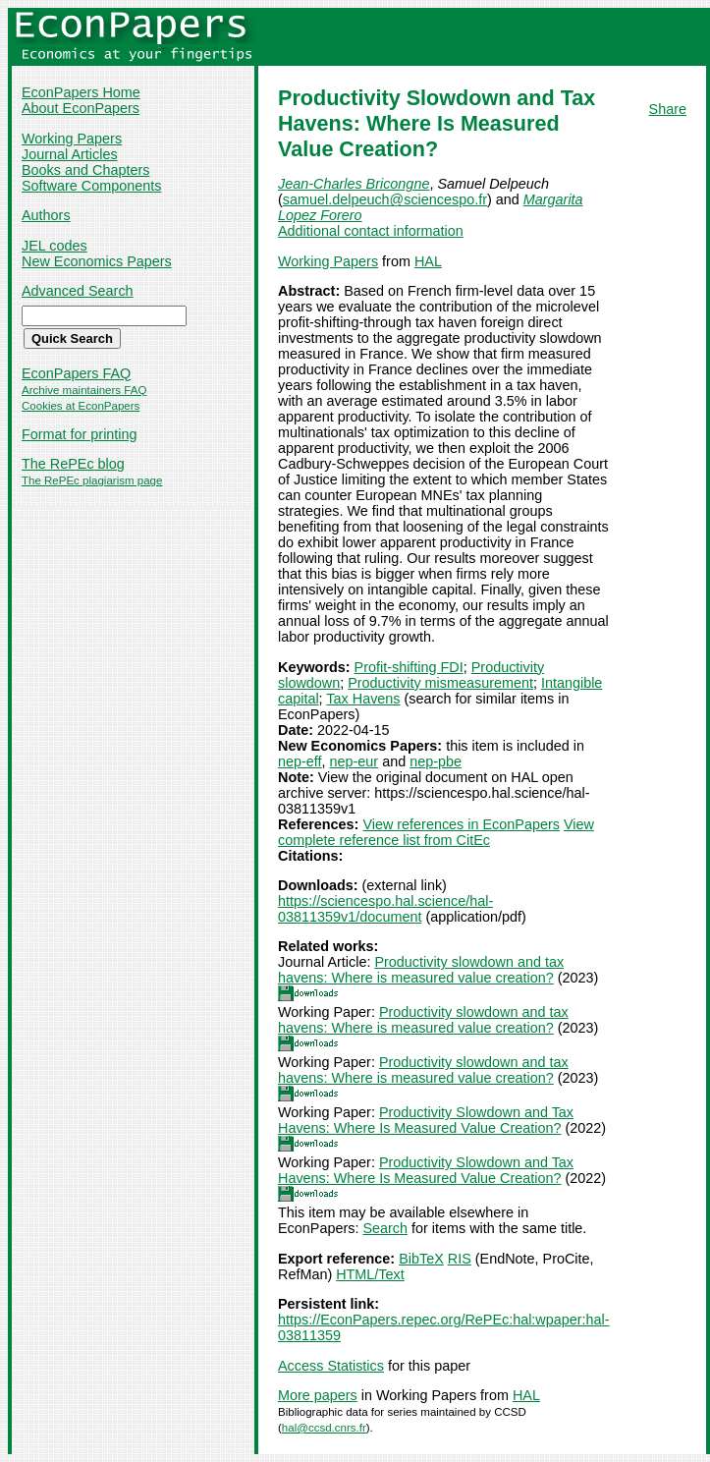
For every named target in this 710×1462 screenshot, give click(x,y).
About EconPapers (80, 108)
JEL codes (54, 245)
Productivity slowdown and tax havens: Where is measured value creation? (421, 969)
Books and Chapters (85, 170)
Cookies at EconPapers (80, 406)
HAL (428, 261)
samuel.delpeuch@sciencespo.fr (385, 199)
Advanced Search (78, 291)
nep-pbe (436, 761)
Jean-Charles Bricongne (353, 184)
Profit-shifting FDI (409, 667)
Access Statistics (331, 1366)
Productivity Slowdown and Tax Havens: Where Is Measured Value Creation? (425, 1120)
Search (385, 1228)
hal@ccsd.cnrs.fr (324, 1428)
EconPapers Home (81, 92)
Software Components (91, 186)
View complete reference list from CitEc (436, 832)
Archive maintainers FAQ (84, 390)
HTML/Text (370, 1274)
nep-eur (354, 761)
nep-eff (300, 761)
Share (667, 109)
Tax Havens (363, 698)
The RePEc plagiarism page (92, 480)
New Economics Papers (97, 261)
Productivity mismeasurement (440, 683)
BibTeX (421, 1258)
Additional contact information (371, 231)
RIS (459, 1258)
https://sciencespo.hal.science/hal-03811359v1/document (385, 909)
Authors (46, 215)
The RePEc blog (73, 464)
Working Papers (72, 138)
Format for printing (79, 434)
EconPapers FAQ (76, 373)
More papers (317, 1395)
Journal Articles (70, 154)
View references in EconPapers (461, 824)
